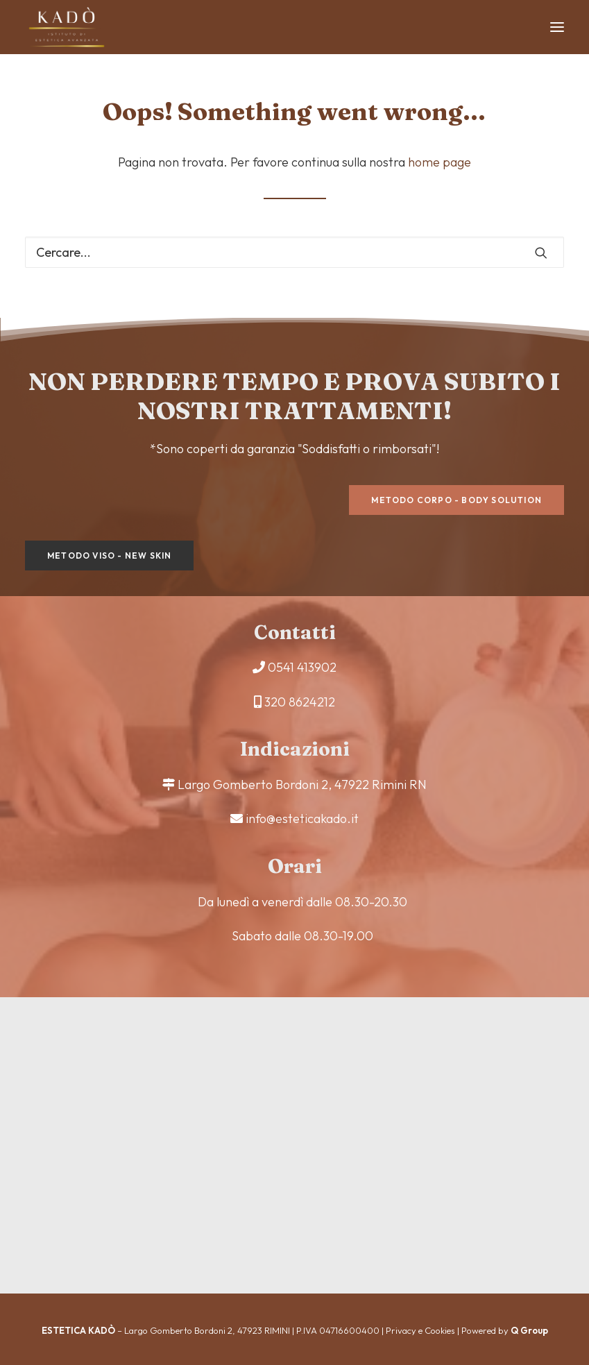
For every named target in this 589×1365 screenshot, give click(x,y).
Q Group (529, 1330)
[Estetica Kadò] (66, 27)
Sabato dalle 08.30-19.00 (302, 936)
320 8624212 (299, 702)
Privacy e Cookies (420, 1330)
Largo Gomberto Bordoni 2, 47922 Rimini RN (302, 784)
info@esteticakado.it (302, 818)
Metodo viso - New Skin (109, 555)
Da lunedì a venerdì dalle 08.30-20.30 (302, 902)
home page (439, 162)
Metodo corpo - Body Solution (456, 500)
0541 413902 (302, 667)
